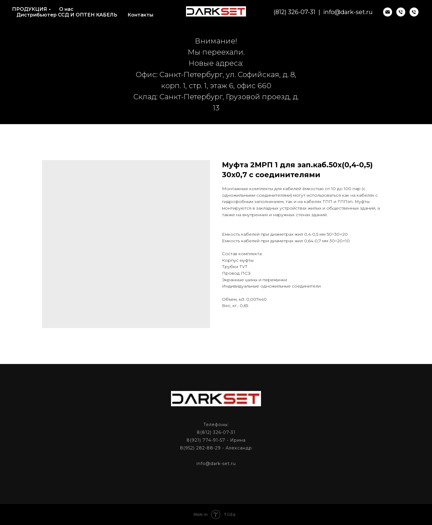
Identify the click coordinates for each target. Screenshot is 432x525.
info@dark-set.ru (348, 12)
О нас (66, 9)
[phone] (400, 11)
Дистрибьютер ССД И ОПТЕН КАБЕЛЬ (66, 15)
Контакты (140, 15)
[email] (387, 11)
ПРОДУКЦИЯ (29, 9)
